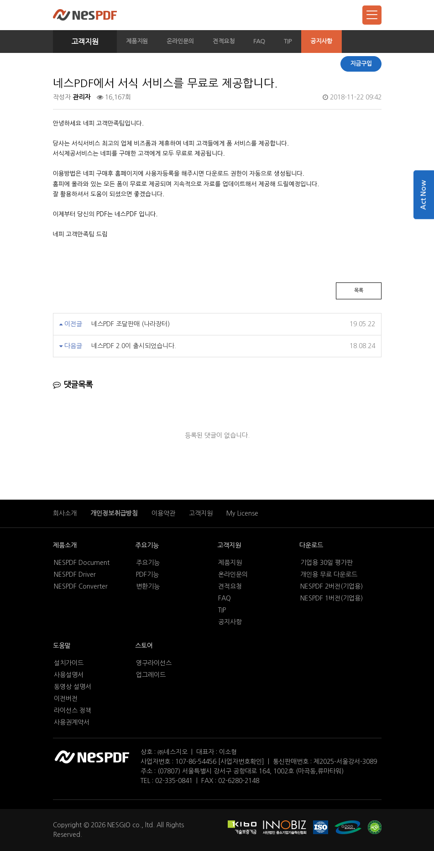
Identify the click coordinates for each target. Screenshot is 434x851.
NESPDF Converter (81, 586)
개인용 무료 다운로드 (328, 574)
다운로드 (311, 545)
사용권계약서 (71, 722)
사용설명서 (69, 675)
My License (242, 513)
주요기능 (147, 545)
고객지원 (85, 41)
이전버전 (66, 698)
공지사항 (321, 41)
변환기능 (148, 586)
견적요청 (224, 41)
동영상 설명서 (72, 687)
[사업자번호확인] (241, 761)
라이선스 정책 (72, 710)
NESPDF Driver (75, 574)
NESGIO (119, 825)
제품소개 (65, 545)
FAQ (259, 41)
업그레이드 (151, 675)
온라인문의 (180, 41)
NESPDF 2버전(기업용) (331, 586)
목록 (358, 290)
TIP (288, 41)
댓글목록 (73, 385)
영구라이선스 (154, 663)
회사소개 (65, 513)
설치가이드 (69, 663)
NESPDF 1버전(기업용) (331, 598)
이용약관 (163, 513)
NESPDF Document (82, 562)
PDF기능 (147, 574)
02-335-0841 (174, 781)
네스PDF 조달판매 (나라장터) (130, 324)
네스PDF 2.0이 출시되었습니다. (133, 346)
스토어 (144, 645)
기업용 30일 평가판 (326, 562)
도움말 (62, 645)
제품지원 (137, 41)
